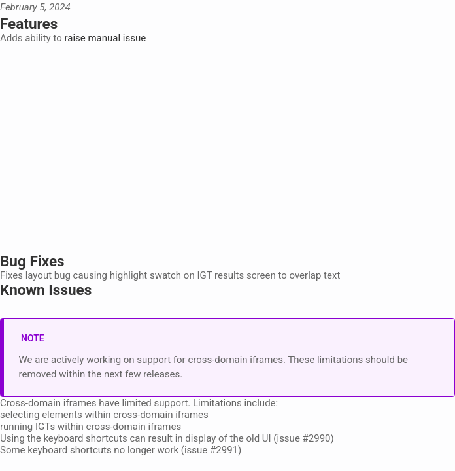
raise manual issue (105, 38)
